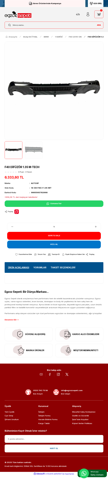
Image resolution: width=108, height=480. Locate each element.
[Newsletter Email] (54, 443)
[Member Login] (87, 14)
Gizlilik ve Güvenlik (80, 420)
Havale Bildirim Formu (48, 423)
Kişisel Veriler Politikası (82, 427)
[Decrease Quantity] (10, 227)
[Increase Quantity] (97, 227)
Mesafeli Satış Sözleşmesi (83, 416)
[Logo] (18, 14)
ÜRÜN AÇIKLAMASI (18, 267)
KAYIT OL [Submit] (54, 452)
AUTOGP (35, 183)
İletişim (41, 416)
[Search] (54, 25)
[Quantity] (54, 227)
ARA (99, 25)
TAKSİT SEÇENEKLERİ (63, 267)
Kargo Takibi (44, 427)
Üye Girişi (9, 420)
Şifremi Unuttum (12, 423)
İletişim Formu (44, 420)
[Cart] (98, 14)
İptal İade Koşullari (80, 423)
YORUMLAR (39, 267)
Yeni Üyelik (9, 416)
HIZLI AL (54, 244)
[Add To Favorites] (22, 254)
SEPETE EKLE (54, 236)
